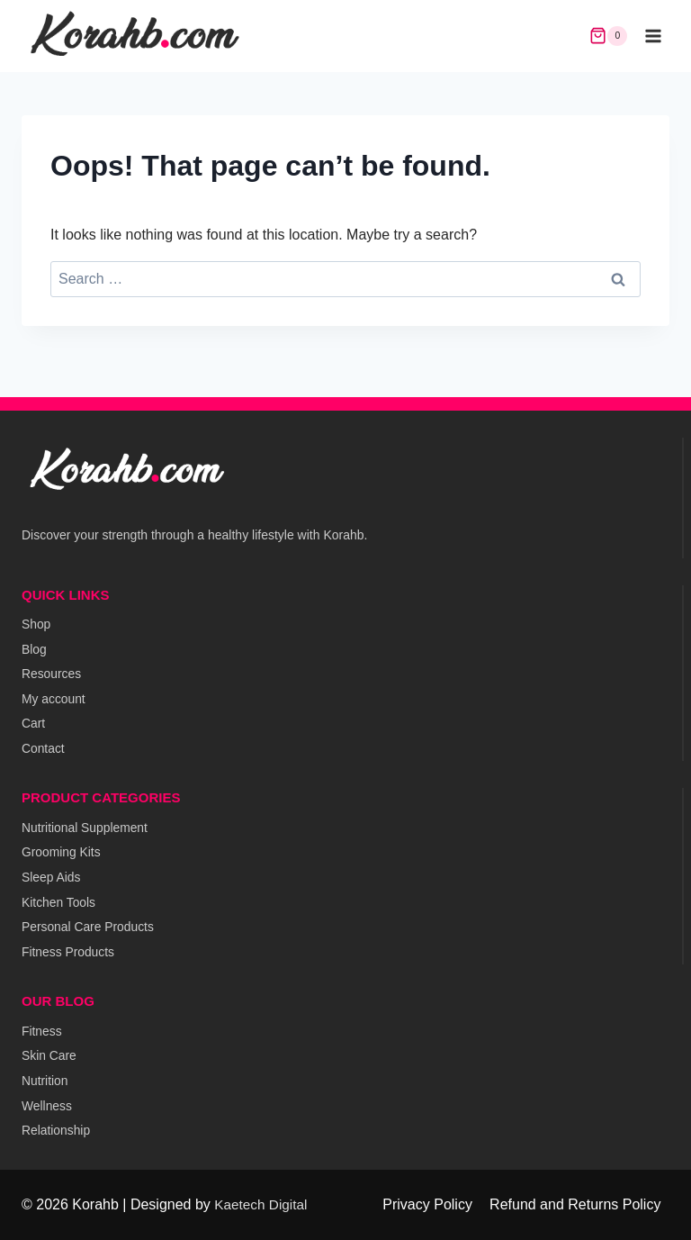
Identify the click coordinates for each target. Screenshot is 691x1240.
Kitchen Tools (59, 899)
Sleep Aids (51, 874)
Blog (34, 644)
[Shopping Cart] (608, 36)
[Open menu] (652, 36)
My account (54, 694)
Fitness (42, 1029)
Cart (33, 719)
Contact (43, 745)
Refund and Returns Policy (574, 1204)
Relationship (56, 1130)
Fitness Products (68, 950)
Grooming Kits (62, 849)
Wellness (47, 1105)
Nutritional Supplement (85, 824)
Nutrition (45, 1080)
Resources (52, 669)
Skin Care (49, 1054)
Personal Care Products (89, 925)
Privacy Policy (427, 1204)
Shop (36, 618)
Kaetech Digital (262, 1204)
